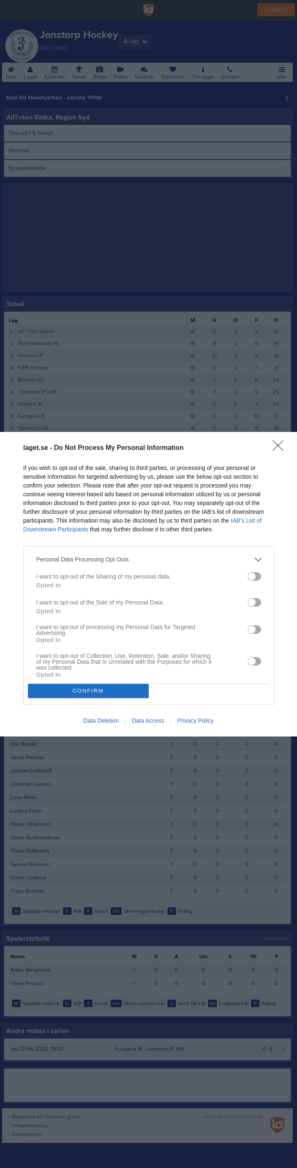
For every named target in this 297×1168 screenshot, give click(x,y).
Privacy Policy (195, 720)
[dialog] (148, 584)
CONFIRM (88, 691)
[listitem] (148, 559)
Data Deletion (101, 720)
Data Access (148, 720)
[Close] (281, 448)
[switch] (254, 576)
